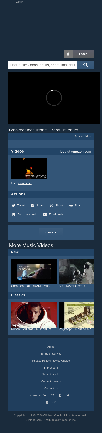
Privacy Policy (41, 360)
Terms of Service (51, 353)
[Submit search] (85, 65)
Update (50, 232)
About (51, 346)
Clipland (30, 54)
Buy (75, 151)
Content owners (51, 381)
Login (83, 54)
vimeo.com (25, 183)
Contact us (51, 388)
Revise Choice (61, 360)
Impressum (51, 367)
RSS (51, 402)
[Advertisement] (51, 25)
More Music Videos (31, 245)
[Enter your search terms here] (42, 65)
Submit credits (51, 374)
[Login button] (68, 54)
